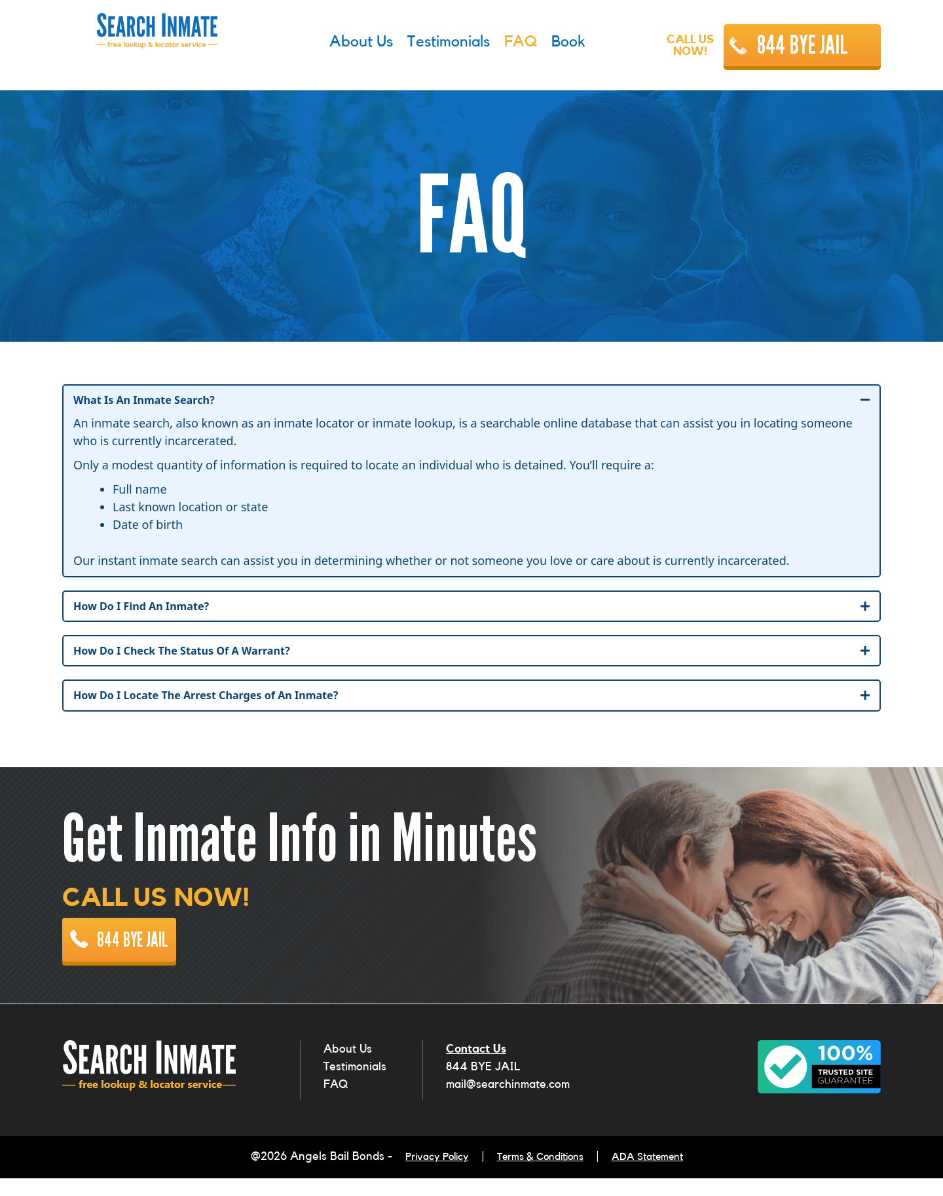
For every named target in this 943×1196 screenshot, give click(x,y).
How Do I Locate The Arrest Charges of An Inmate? (221, 702)
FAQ (336, 1106)
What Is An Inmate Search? (152, 400)
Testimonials (355, 1089)
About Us (348, 1071)
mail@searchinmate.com (508, 1106)
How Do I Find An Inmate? (149, 609)
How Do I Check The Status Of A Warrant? (194, 655)
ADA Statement (658, 1177)
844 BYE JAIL (802, 45)
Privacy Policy (425, 1177)
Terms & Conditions (540, 1177)
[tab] (471, 401)
